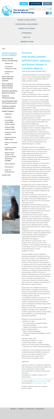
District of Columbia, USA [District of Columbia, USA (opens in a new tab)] (11, 143)
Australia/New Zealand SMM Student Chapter (10, 122)
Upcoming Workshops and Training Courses (9, 102)
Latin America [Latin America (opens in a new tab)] (9, 167)
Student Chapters (8, 111)
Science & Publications (26, 20)
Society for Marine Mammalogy (18, 10)
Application (8, 114)
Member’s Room (27, 41)
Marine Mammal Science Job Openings (10, 59)
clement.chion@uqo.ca (45, 379)
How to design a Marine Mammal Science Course (7, 86)
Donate (47, 3)
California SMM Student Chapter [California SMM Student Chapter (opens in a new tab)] (10, 128)
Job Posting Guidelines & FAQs (11, 67)
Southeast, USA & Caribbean (10, 133)
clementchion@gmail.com (29, 379)
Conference (27, 33)
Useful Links (6, 175)
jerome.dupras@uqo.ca (40, 381)
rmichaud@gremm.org (38, 383)
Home (3, 48)
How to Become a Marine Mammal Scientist (8, 79)
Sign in (23, 3)
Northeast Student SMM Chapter (10, 138)
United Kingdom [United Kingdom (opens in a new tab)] (10, 163)
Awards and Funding (26, 28)
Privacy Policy (40, 408)
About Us (26, 37)
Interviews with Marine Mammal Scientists (10, 92)
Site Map (13, 408)
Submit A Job (9, 63)
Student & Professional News (8, 97)
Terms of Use (29, 408)
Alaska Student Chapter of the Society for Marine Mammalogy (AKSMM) (10, 156)
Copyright (20, 408)
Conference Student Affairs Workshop (9, 107)
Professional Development (26, 24)
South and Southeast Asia (9, 171)
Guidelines (8, 117)
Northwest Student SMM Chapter (10, 148)
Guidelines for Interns (9, 72)
